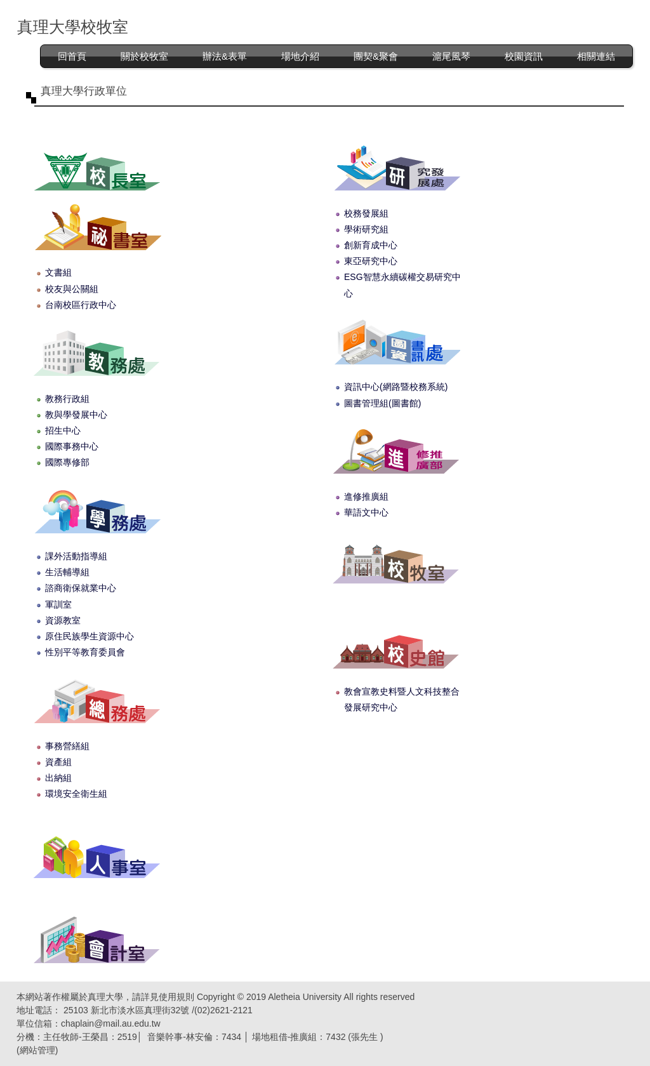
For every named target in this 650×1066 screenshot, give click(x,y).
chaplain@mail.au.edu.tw (111, 1023)
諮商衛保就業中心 (80, 588)
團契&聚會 (376, 56)
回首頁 (72, 56)
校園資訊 (524, 56)
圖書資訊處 (395, 340)
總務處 (96, 699)
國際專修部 (67, 462)
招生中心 (63, 430)
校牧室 (395, 559)
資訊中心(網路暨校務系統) (396, 387)
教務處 (96, 352)
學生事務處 (96, 509)
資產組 (58, 762)
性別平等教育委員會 (85, 652)
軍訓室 (58, 604)
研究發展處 (395, 166)
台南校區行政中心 (80, 305)
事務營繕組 (67, 746)
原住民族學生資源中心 (89, 636)
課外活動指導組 (76, 556)
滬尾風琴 (451, 56)
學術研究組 (366, 229)
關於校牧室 (144, 56)
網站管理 (37, 1050)
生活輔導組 (67, 572)
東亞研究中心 (370, 261)
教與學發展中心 (76, 415)
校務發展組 (366, 213)
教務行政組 (67, 399)
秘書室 (96, 226)
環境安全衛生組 (76, 794)
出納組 (58, 778)
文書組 (58, 272)
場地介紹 (300, 56)
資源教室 (63, 620)
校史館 (395, 645)
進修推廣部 (395, 450)
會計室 (96, 939)
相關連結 (596, 56)
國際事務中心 (71, 446)
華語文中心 (366, 512)
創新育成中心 (370, 245)
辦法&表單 (224, 56)
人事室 (96, 854)
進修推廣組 (366, 496)
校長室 (96, 166)
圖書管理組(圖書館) (382, 403)
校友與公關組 (71, 289)
